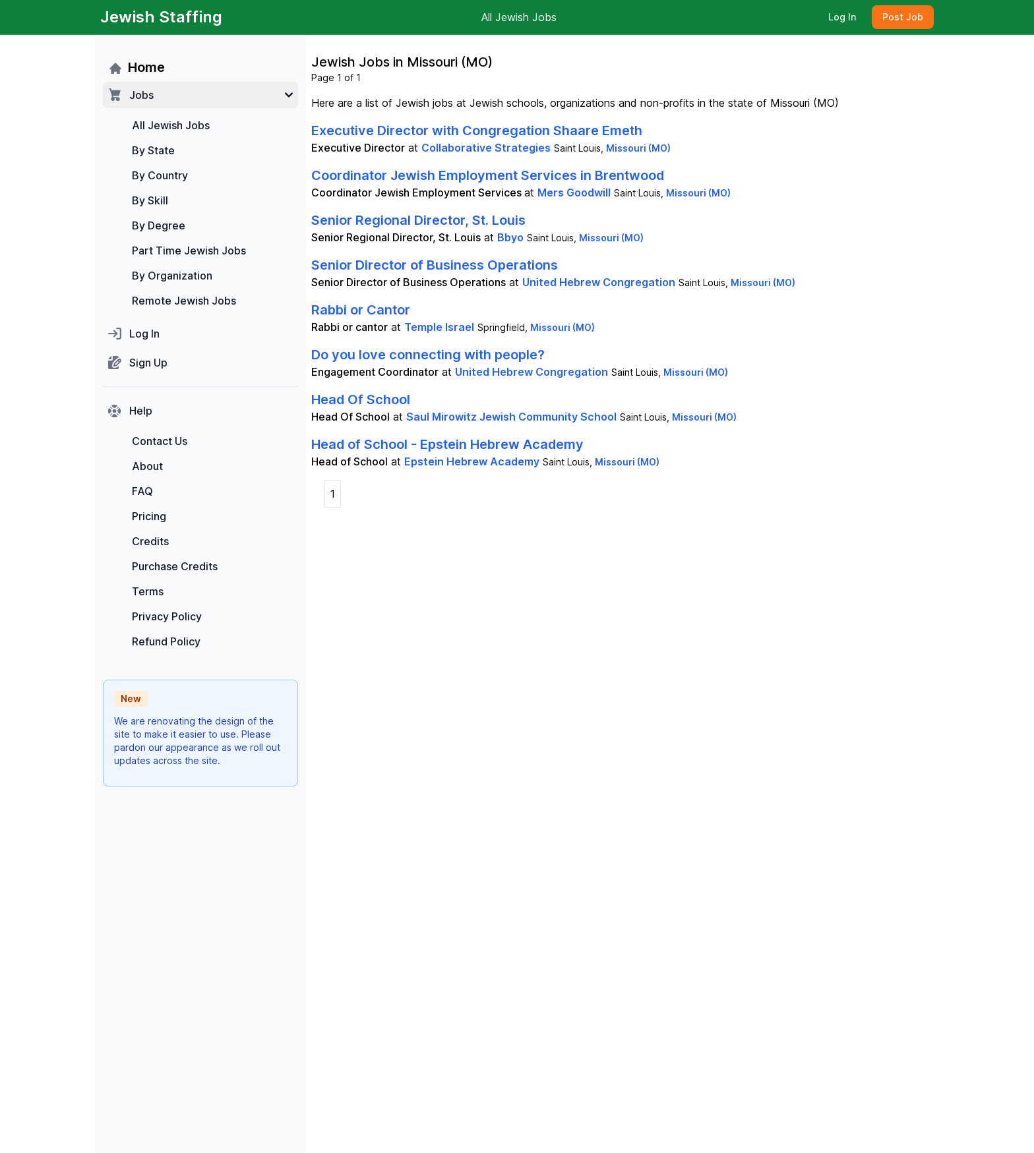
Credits (150, 541)
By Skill (150, 200)
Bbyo (510, 237)
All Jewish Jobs (519, 17)
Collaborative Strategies (486, 147)
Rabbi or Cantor (360, 310)
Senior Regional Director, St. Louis (418, 220)
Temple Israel (439, 327)
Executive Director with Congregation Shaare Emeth (476, 130)
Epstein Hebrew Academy (471, 461)
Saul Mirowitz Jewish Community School (511, 416)
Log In (842, 16)
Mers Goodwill (574, 192)
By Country (160, 175)
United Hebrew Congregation (598, 282)
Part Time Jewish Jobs (189, 250)
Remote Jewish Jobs (184, 300)
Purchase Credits (175, 566)
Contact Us (159, 441)
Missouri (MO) (638, 148)
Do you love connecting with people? (428, 355)
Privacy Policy (167, 616)
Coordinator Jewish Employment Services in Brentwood (487, 175)
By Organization (172, 275)
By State (153, 150)
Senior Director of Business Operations (434, 265)
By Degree (158, 225)
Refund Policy (166, 641)
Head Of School (360, 399)
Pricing (149, 516)
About (147, 466)
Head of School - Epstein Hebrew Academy (447, 444)
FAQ (142, 491)
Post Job (902, 16)
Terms (148, 591)
